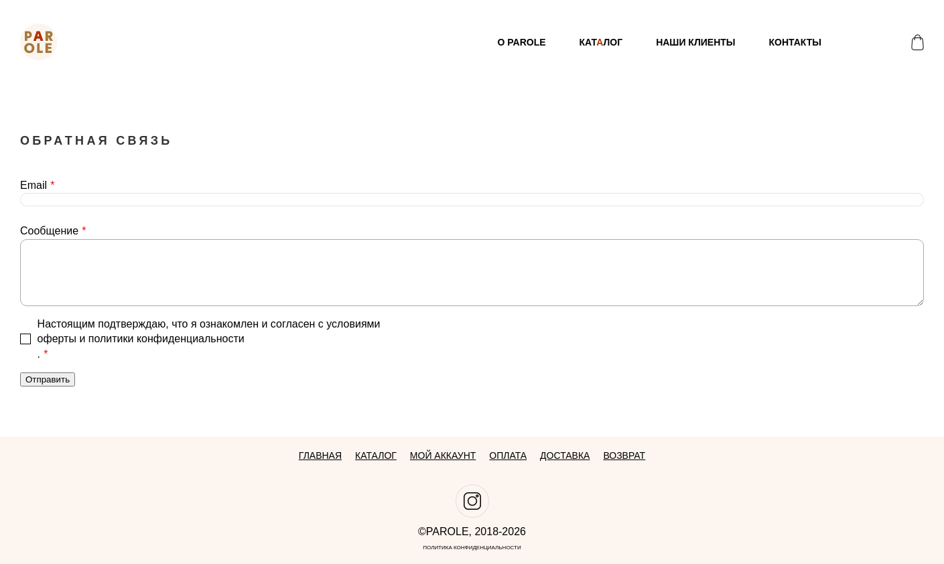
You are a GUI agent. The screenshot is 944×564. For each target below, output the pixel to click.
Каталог (376, 455)
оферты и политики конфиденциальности (141, 338)
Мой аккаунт (443, 455)
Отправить (47, 379)
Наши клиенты (695, 42)
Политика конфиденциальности (472, 548)
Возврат (624, 455)
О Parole (521, 42)
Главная (320, 455)
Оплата (508, 455)
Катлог (601, 42)
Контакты (795, 42)
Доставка (565, 455)
